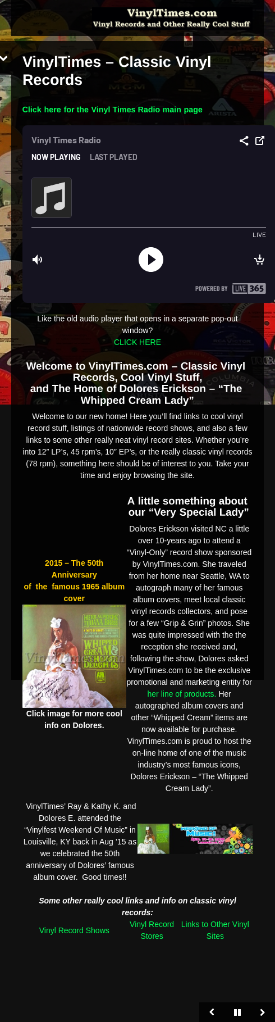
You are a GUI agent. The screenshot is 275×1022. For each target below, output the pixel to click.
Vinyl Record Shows (74, 930)
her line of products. (182, 693)
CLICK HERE (137, 342)
